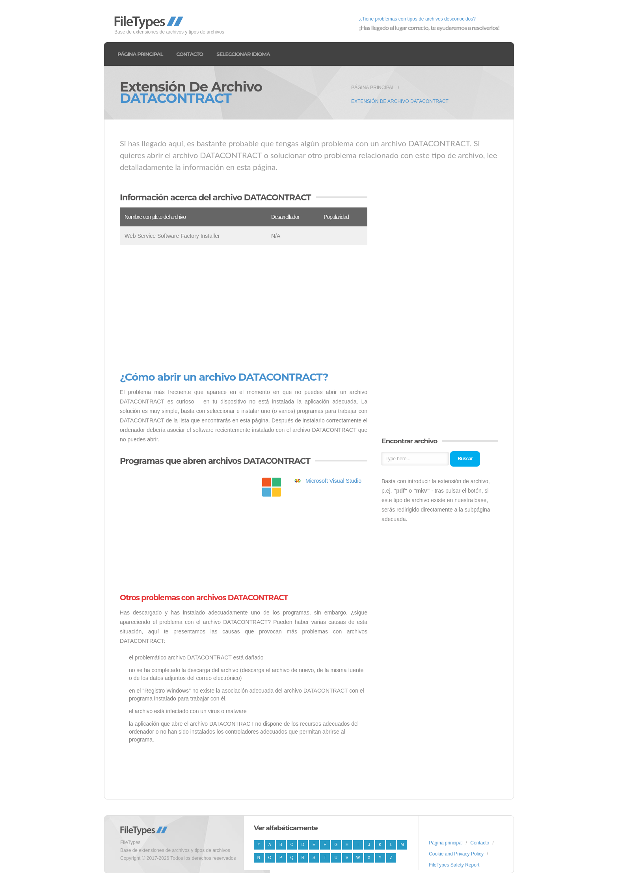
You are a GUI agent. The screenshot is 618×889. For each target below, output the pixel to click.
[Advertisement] (243, 308)
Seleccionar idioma (243, 54)
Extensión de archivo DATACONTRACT (400, 101)
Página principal (140, 54)
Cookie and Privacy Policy (456, 854)
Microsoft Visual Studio (333, 481)
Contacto (189, 54)
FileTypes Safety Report (454, 865)
